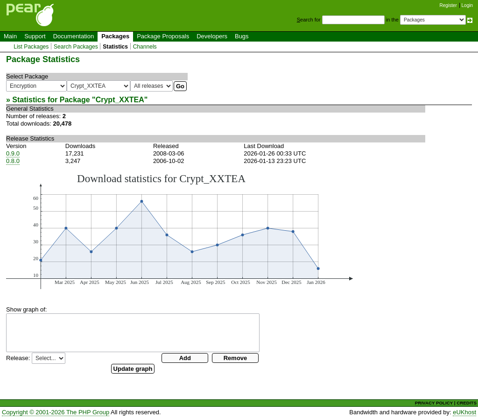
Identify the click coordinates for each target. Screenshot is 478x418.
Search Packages (76, 46)
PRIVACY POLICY (434, 402)
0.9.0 (13, 153)
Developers (212, 36)
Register (448, 5)
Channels (145, 46)
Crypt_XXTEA (120, 100)
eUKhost (464, 412)
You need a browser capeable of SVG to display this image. (179, 230)
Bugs (242, 36)
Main (10, 36)
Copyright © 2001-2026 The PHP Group (55, 412)
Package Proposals (163, 36)
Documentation (73, 36)
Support (35, 36)
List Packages (31, 46)
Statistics (115, 46)
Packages (115, 36)
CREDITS (467, 402)
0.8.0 (13, 160)
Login (467, 5)
